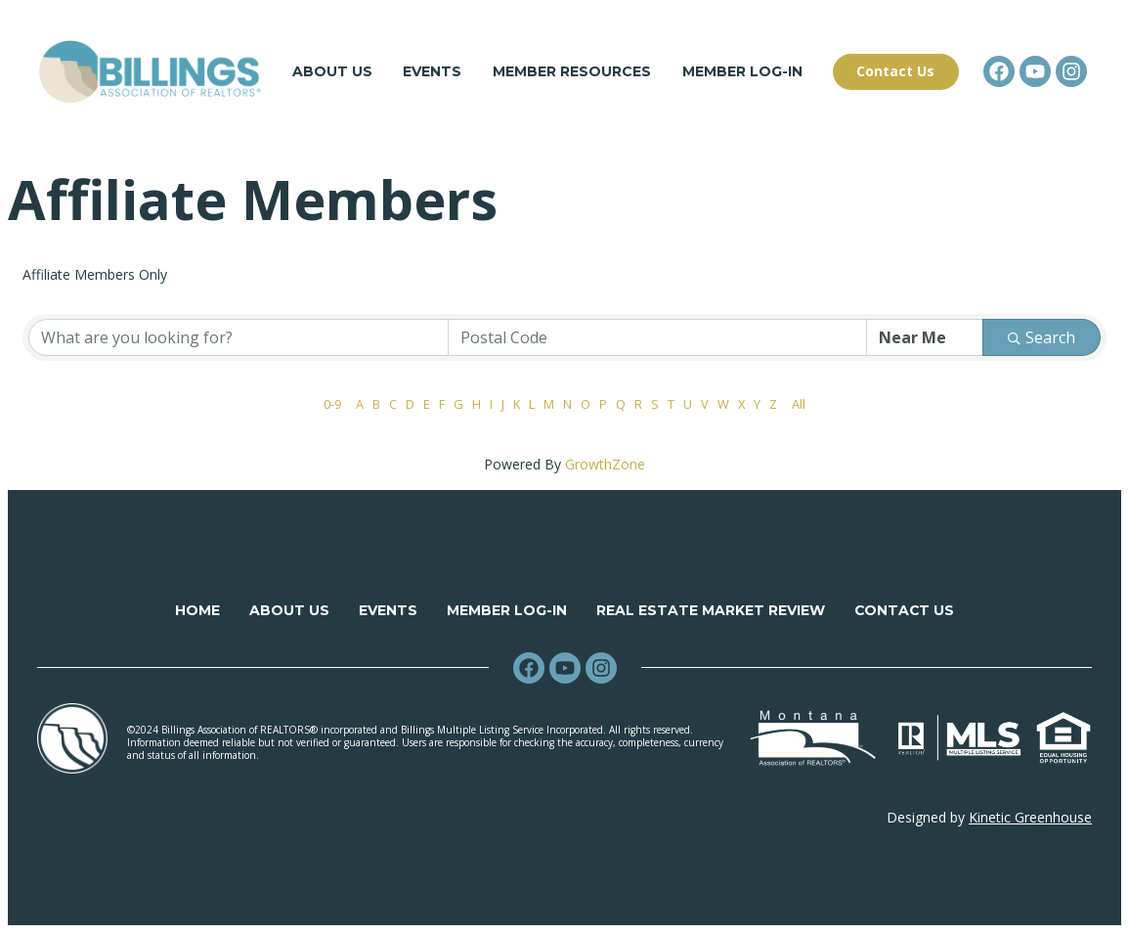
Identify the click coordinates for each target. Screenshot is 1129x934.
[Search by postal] (658, 338)
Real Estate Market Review (709, 611)
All (798, 405)
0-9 (332, 405)
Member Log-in (741, 72)
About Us (332, 72)
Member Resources (572, 72)
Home (196, 611)
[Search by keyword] (238, 338)
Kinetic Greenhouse (1030, 818)
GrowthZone (605, 465)
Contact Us (904, 611)
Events (433, 72)
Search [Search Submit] (1041, 338)
